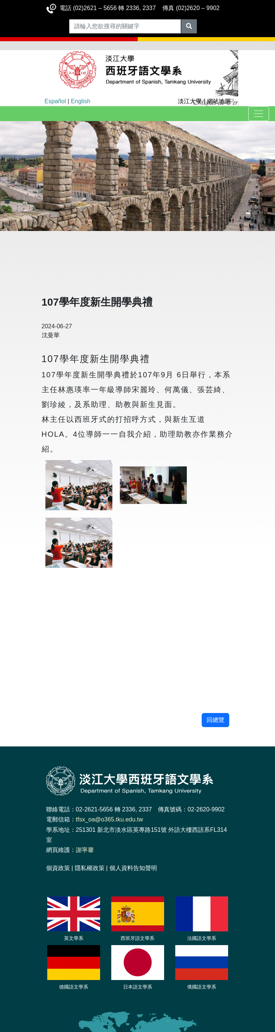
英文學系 (73, 938)
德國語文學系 (73, 987)
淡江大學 (190, 101)
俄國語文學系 (201, 987)
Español (55, 101)
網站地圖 (219, 101)
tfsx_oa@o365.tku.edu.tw (109, 819)
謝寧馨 (85, 850)
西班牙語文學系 (137, 938)
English (80, 101)
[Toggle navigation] (258, 113)
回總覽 (215, 720)
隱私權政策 (90, 868)
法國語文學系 (201, 938)
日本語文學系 (137, 987)
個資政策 (58, 868)
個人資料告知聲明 (133, 868)
